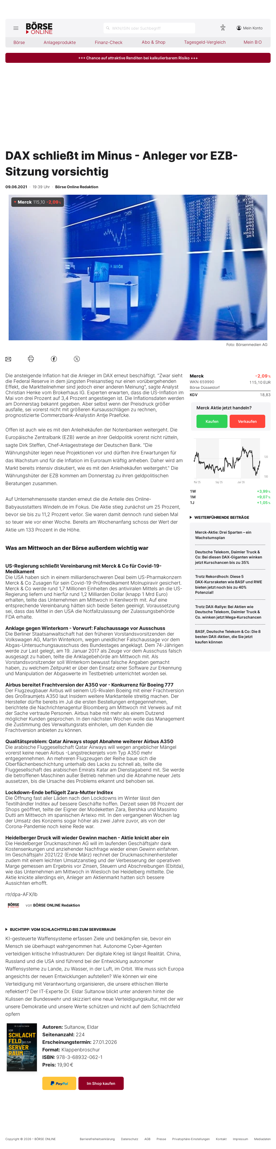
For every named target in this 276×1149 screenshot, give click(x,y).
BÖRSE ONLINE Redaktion (56, 905)
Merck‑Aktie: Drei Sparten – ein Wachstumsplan (223, 535)
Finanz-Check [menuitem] (108, 42)
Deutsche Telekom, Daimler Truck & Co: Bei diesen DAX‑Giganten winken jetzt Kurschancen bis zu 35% (228, 557)
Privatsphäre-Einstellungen (191, 1139)
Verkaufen (247, 421)
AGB (147, 1139)
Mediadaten (262, 1139)
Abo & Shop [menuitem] (153, 42)
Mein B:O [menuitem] (253, 42)
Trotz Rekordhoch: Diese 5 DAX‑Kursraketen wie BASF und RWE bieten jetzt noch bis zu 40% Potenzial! (228, 584)
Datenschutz (129, 1139)
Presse (161, 1139)
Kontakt (221, 1139)
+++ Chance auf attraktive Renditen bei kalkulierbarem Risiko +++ (138, 58)
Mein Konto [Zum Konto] (250, 28)
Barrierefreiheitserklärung (97, 1139)
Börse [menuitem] (19, 42)
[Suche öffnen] (149, 28)
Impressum (240, 1139)
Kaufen (212, 421)
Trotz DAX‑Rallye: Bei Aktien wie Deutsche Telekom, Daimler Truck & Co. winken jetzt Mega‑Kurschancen (228, 611)
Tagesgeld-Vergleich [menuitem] (205, 42)
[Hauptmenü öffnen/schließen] (15, 28)
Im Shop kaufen (101, 1083)
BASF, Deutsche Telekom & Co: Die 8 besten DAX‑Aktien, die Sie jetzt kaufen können (228, 636)
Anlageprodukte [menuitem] (60, 42)
